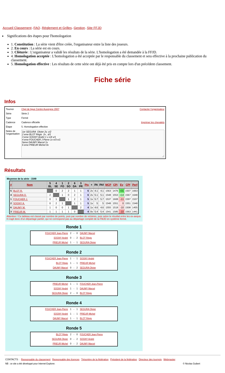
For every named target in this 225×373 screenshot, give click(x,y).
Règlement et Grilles (57, 28)
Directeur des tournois (150, 359)
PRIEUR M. (19, 211)
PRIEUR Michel (60, 242)
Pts (87, 184)
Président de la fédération (123, 359)
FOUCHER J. (20, 199)
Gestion (79, 28)
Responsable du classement (36, 359)
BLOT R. (18, 190)
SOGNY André (61, 238)
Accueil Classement (17, 28)
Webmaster (169, 359)
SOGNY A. (19, 203)
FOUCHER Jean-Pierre (56, 233)
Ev (121, 184)
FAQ (36, 28)
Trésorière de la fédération (95, 359)
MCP (108, 184)
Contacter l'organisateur (152, 109)
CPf (128, 184)
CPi (115, 184)
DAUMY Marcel (87, 233)
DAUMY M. (19, 207)
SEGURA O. (20, 195)
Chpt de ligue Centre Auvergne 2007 (40, 109)
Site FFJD (94, 28)
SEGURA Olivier (88, 242)
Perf (134, 184)
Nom (30, 184)
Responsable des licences (66, 359)
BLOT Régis (86, 238)
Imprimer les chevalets (153, 122)
